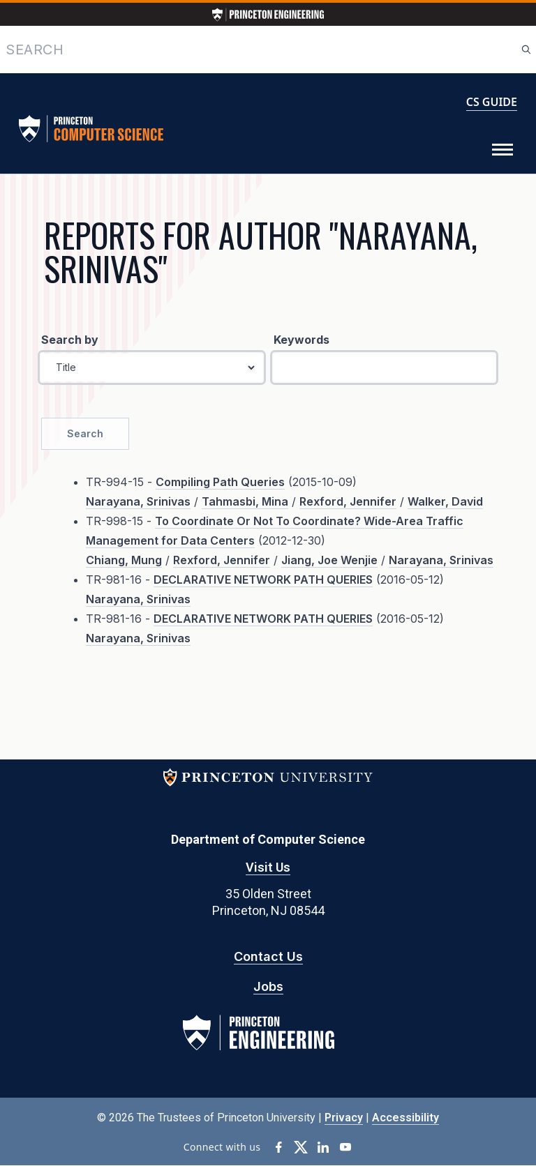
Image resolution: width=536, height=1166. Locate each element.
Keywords (301, 340)
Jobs (268, 986)
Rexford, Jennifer (347, 501)
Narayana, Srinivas (138, 501)
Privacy (344, 1117)
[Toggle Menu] (502, 150)
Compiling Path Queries (220, 482)
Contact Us (268, 956)
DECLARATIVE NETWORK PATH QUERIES (263, 579)
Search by (69, 340)
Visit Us (268, 867)
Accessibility (405, 1117)
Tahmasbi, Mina (245, 501)
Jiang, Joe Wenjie (329, 560)
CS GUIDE (491, 101)
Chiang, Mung (124, 560)
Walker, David (445, 501)
